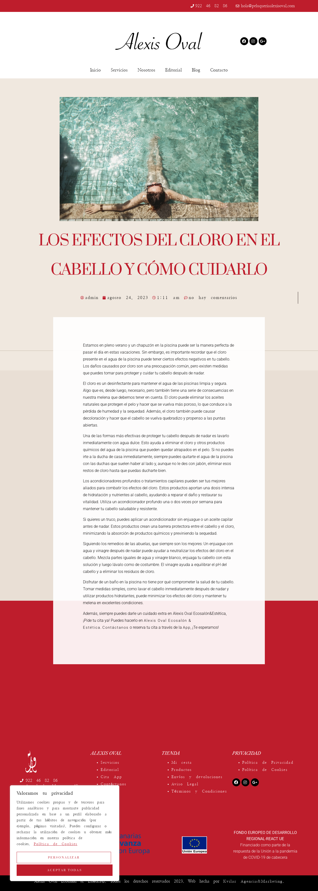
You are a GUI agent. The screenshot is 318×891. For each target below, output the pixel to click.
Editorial (173, 70)
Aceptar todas (64, 870)
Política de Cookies (56, 846)
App (187, 627)
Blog (196, 70)
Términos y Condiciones (199, 791)
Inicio (95, 70)
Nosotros (146, 70)
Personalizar (64, 858)
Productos (181, 770)
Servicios (119, 70)
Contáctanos (115, 627)
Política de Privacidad (267, 762)
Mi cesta (181, 762)
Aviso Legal (185, 784)
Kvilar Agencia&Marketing (253, 881)
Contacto (219, 70)
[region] (64, 834)
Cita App (111, 777)
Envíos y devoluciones (197, 777)
